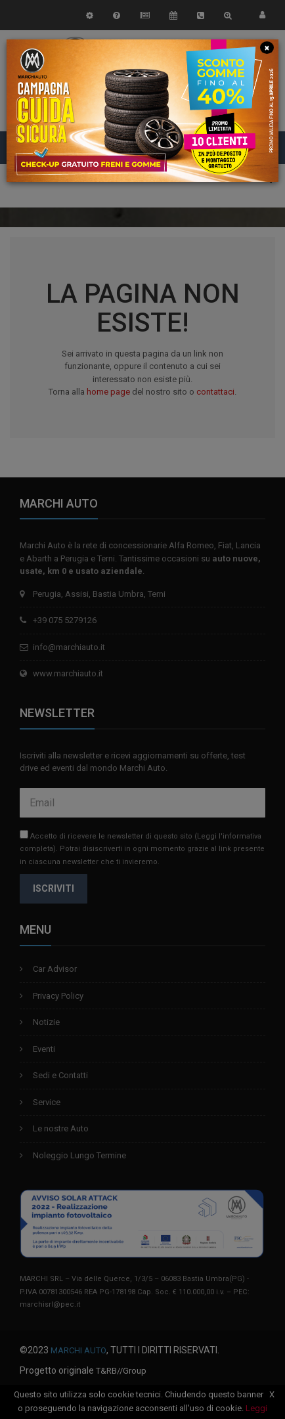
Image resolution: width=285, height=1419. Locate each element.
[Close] (267, 47)
